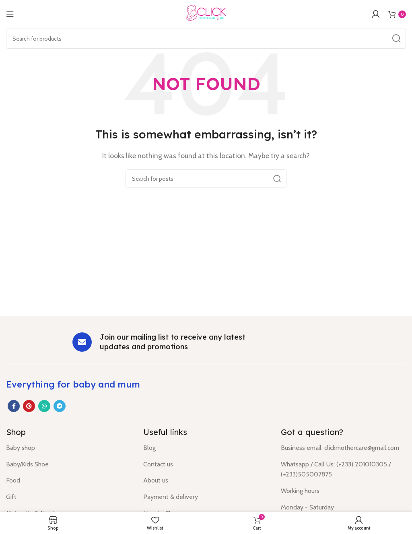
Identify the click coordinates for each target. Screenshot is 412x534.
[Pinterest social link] (29, 406)
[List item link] (68, 448)
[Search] (206, 39)
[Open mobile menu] (10, 14)
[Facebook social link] (14, 406)
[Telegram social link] (60, 406)
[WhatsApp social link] (44, 406)
